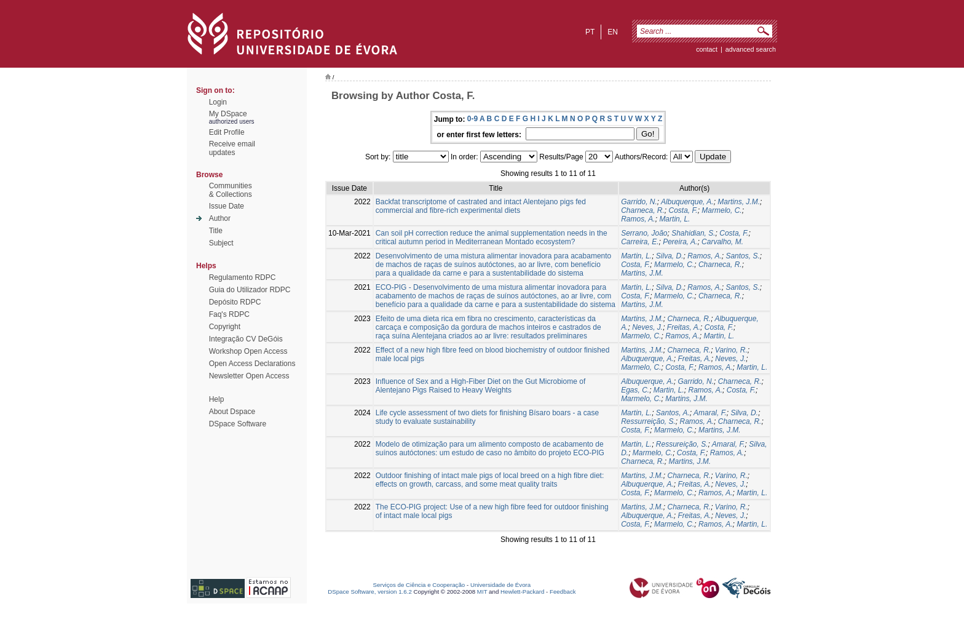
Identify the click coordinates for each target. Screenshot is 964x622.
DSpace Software (237, 424)
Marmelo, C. (721, 210)
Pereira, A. (680, 241)
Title (216, 230)
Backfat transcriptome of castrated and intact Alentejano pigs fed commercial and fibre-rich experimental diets (481, 206)
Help (216, 399)
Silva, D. (670, 256)
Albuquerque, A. (687, 201)
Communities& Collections (230, 190)
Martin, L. (674, 219)
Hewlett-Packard (522, 591)
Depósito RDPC (235, 302)
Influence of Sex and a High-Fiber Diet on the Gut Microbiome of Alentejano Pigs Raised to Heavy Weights (481, 385)
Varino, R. (731, 350)
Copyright (224, 326)
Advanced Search (750, 49)
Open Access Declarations (252, 363)
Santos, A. (673, 413)
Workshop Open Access (248, 351)
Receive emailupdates (232, 148)
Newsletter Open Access (249, 376)
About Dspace (232, 411)
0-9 (472, 118)
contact (706, 49)
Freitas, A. (683, 327)
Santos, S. (742, 256)
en (612, 32)
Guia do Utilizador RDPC (250, 289)
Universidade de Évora (500, 584)
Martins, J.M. (738, 201)
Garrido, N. (639, 201)
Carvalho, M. (722, 241)
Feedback (563, 591)
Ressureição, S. (682, 444)
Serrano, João (644, 233)
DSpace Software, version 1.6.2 (370, 591)
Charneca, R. (643, 210)
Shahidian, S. (693, 233)
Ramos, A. (638, 219)
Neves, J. (647, 327)
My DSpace (228, 114)
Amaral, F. (710, 413)
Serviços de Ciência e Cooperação (419, 584)
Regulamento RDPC (242, 277)
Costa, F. (683, 210)
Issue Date (226, 206)
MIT (482, 591)
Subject (221, 243)
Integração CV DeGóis (246, 339)
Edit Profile (227, 132)
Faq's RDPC (229, 314)
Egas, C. (635, 390)
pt (590, 32)
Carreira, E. (639, 241)
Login (218, 102)
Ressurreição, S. (648, 421)
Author (220, 218)
